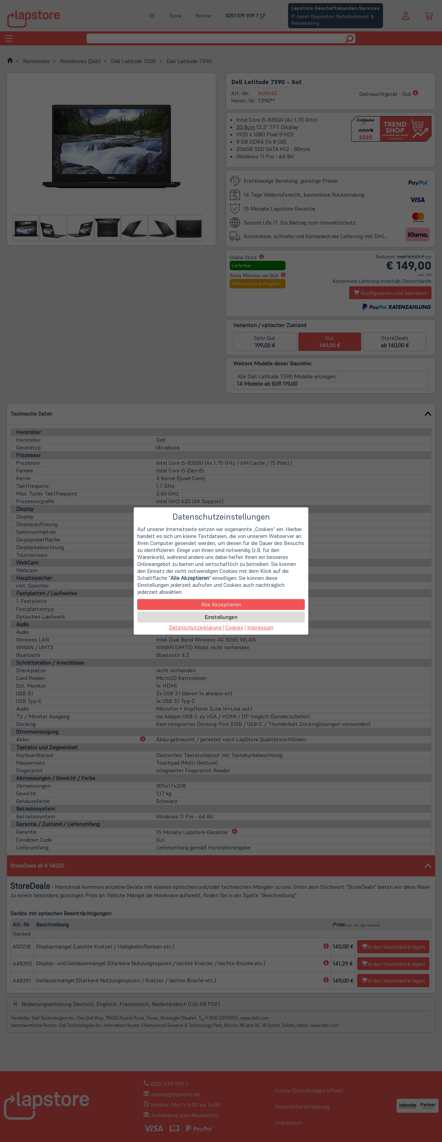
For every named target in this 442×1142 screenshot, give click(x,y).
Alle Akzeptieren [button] (221, 604)
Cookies (234, 627)
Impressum (260, 627)
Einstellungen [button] (221, 616)
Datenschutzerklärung (195, 627)
